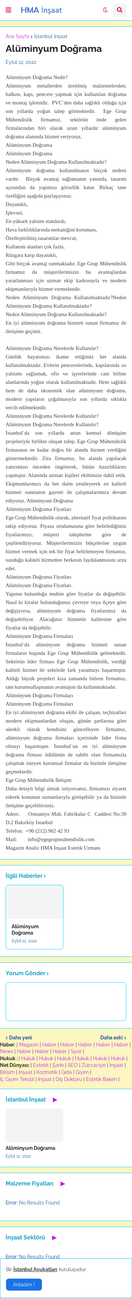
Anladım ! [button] (24, 1284)
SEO (73, 1065)
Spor (76, 1051)
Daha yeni (20, 1037)
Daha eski (111, 1037)
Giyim (82, 1072)
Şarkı (58, 1065)
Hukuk (28, 1058)
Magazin (28, 1045)
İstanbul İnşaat (51, 36)
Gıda (66, 1072)
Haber (49, 1045)
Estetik (41, 1065)
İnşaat (116, 1065)
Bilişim (7, 1072)
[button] (8, 10)
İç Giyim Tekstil (17, 1079)
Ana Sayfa (17, 36)
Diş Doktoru (69, 1079)
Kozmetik (46, 1072)
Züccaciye (94, 1065)
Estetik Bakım (101, 1079)
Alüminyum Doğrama (25, 930)
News (6, 1051)
